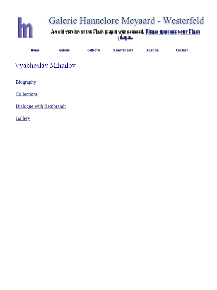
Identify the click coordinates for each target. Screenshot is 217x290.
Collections (27, 94)
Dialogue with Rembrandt (41, 106)
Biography (26, 82)
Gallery (23, 118)
